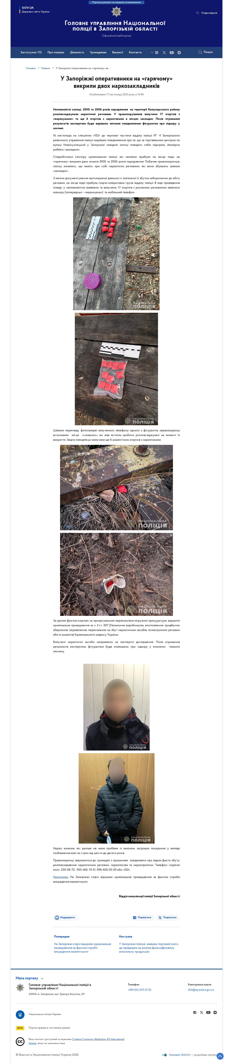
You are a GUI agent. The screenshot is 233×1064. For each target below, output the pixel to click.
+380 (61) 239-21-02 (139, 989)
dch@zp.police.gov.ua (201, 989)
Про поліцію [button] (56, 52)
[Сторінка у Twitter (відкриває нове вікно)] (164, 53)
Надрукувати (67, 917)
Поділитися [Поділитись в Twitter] (169, 917)
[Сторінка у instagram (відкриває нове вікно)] (179, 53)
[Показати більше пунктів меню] (152, 52)
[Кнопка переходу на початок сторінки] (220, 1056)
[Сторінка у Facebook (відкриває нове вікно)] (157, 53)
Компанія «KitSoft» (180, 1055)
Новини (45, 68)
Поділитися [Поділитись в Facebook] (144, 917)
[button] (30, 978)
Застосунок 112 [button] (31, 52)
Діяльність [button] (77, 52)
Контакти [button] (135, 52)
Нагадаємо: (60, 877)
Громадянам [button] (98, 52)
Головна (30, 68)
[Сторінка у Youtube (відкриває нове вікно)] (172, 53)
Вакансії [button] (117, 52)
